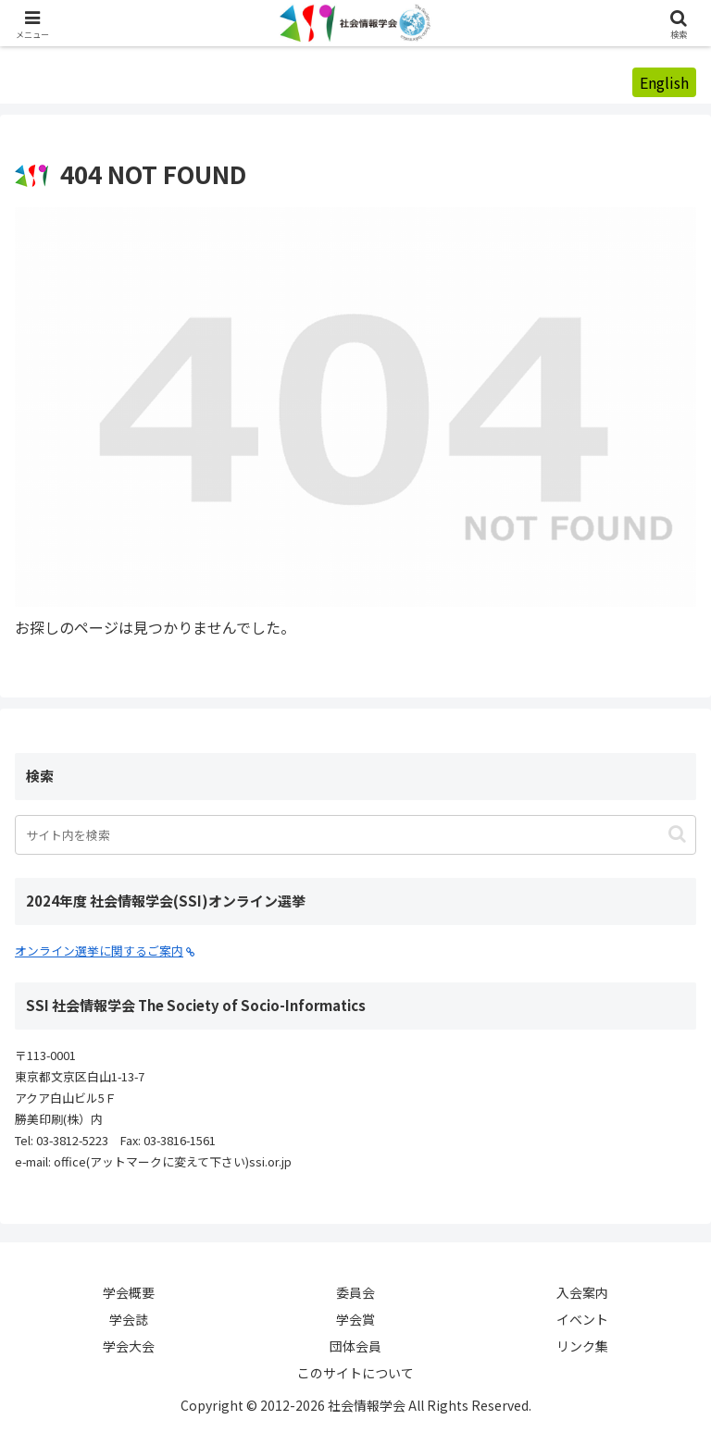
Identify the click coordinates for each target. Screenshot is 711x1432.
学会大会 (129, 1346)
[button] (677, 834)
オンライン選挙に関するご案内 (105, 950)
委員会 (355, 1292)
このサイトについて (355, 1373)
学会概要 (129, 1292)
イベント (582, 1319)
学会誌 (128, 1319)
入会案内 (582, 1292)
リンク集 (582, 1346)
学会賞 (355, 1319)
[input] (355, 835)
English (664, 82)
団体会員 (355, 1346)
